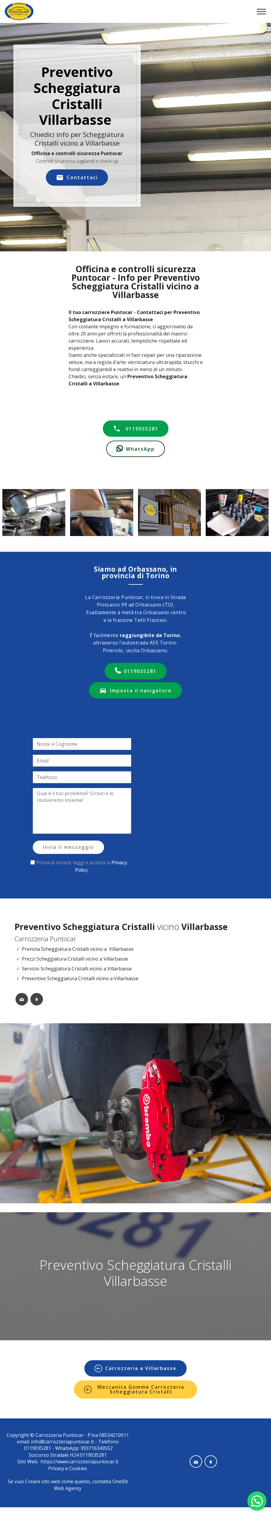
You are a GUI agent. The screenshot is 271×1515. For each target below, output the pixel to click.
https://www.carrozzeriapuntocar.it (79, 1461)
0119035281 (135, 429)
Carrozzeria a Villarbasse (135, 1368)
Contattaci (77, 178)
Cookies (78, 1468)
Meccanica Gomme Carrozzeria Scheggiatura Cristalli (134, 1389)
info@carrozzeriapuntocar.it (62, 1441)
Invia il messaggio (68, 847)
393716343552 (96, 1448)
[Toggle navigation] (261, 12)
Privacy (56, 1468)
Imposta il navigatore (135, 690)
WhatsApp (135, 449)
